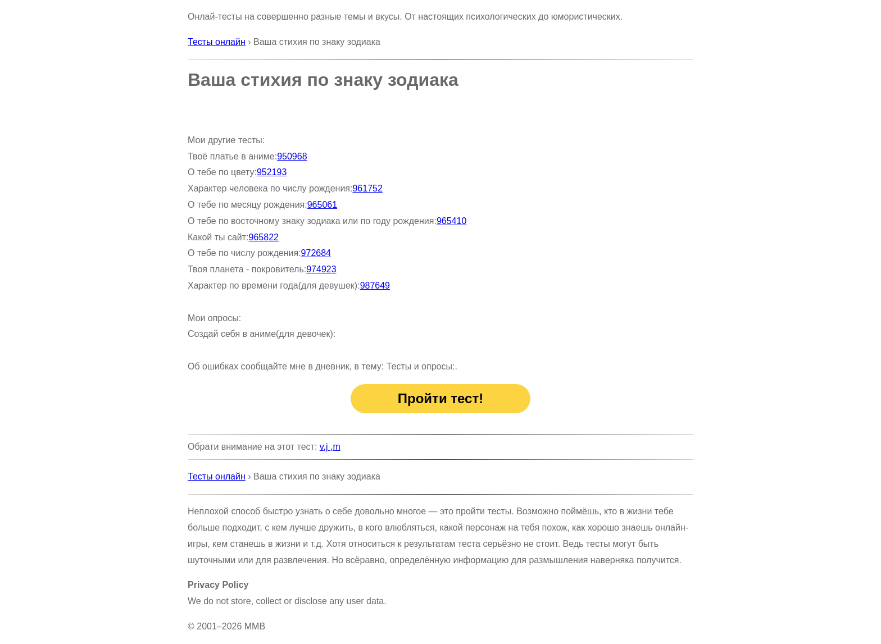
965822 (264, 237)
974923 (321, 269)
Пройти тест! (440, 398)
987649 (375, 285)
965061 (322, 204)
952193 (272, 172)
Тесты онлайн (217, 42)
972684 (316, 253)
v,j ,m (330, 446)
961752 (367, 188)
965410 (451, 221)
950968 (292, 156)
